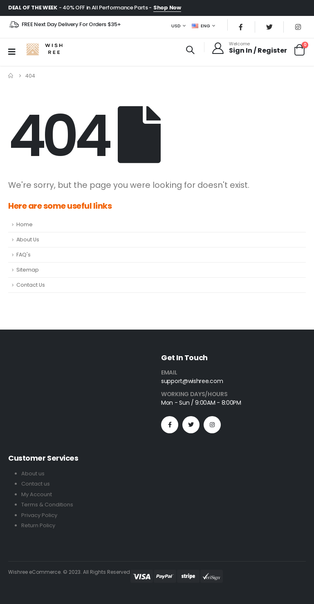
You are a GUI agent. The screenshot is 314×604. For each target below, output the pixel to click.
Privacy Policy (39, 515)
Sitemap (27, 270)
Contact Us (30, 285)
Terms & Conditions (47, 505)
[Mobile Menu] (14, 53)
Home (24, 225)
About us (33, 474)
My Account (36, 495)
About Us (27, 240)
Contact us (35, 484)
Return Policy (38, 525)
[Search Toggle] (190, 50)
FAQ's (23, 255)
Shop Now (167, 7)
